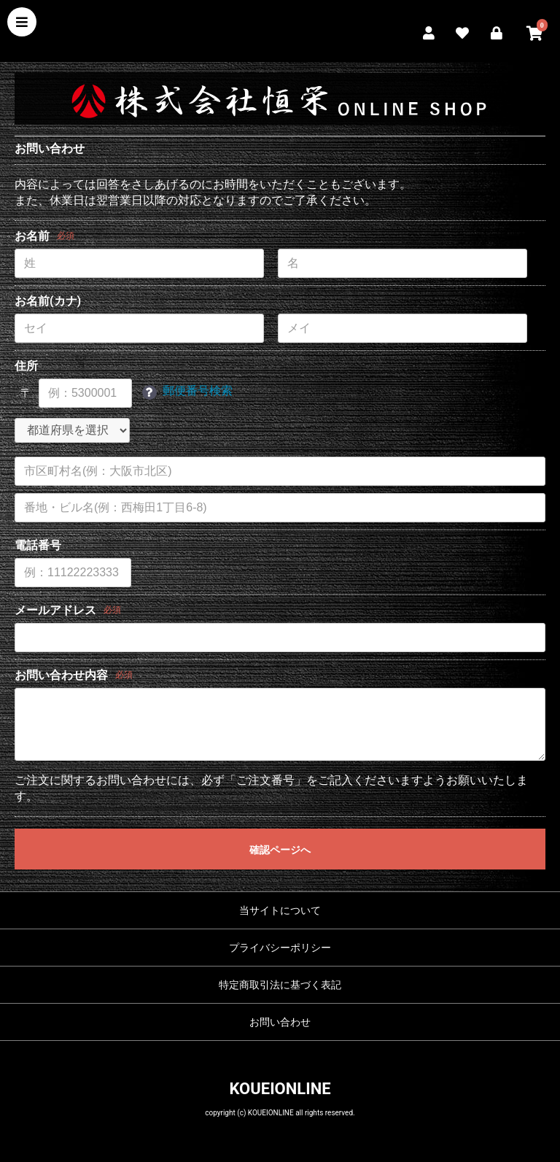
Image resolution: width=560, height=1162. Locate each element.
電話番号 (38, 545)
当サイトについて (280, 910)
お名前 (32, 236)
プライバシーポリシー (280, 947)
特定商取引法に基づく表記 (280, 985)
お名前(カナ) (48, 301)
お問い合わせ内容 (61, 675)
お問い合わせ (280, 1022)
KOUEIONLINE (279, 1089)
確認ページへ (280, 850)
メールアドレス (55, 610)
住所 (26, 366)
